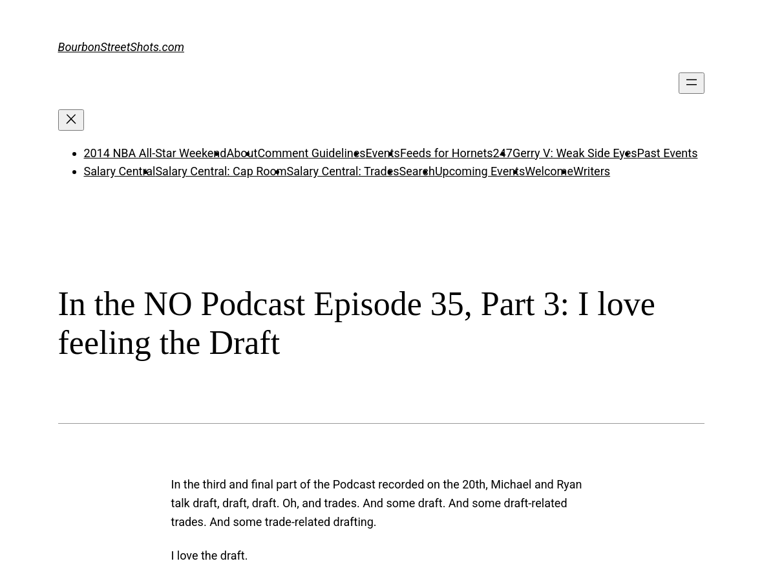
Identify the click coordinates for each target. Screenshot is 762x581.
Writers (591, 171)
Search (417, 171)
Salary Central (120, 171)
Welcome (549, 171)
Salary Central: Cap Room (220, 171)
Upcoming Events (480, 171)
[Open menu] (691, 83)
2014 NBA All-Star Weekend (155, 153)
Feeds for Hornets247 (456, 153)
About (241, 153)
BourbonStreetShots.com (121, 47)
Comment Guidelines (311, 153)
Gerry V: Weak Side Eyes (575, 153)
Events (383, 153)
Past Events (667, 153)
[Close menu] (71, 120)
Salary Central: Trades (343, 171)
